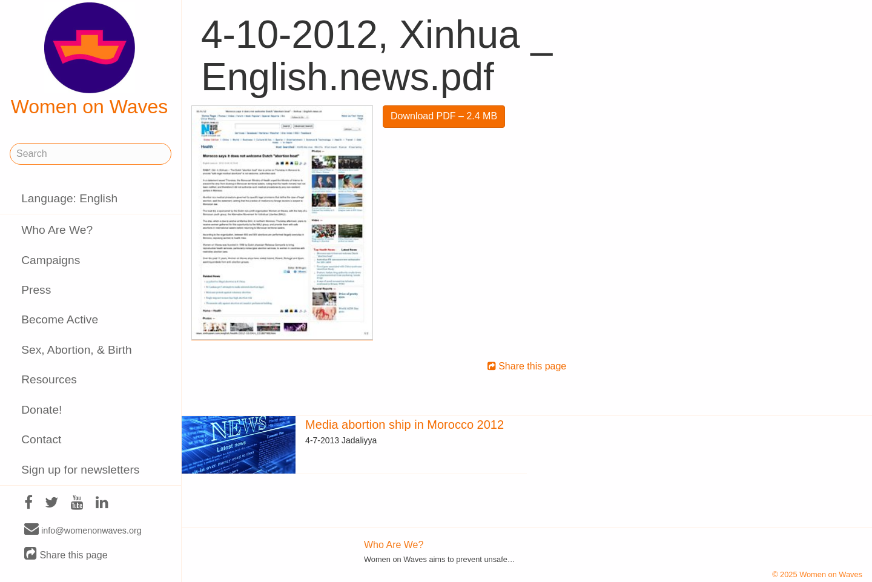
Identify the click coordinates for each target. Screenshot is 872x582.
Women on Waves (89, 59)
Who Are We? (57, 229)
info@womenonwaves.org (83, 530)
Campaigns (50, 260)
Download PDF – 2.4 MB (444, 116)
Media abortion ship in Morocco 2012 (404, 424)
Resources (49, 379)
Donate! (41, 409)
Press (36, 289)
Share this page (66, 554)
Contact (41, 439)
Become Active (59, 319)
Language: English (69, 198)
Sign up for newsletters (80, 469)
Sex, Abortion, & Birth (76, 349)
